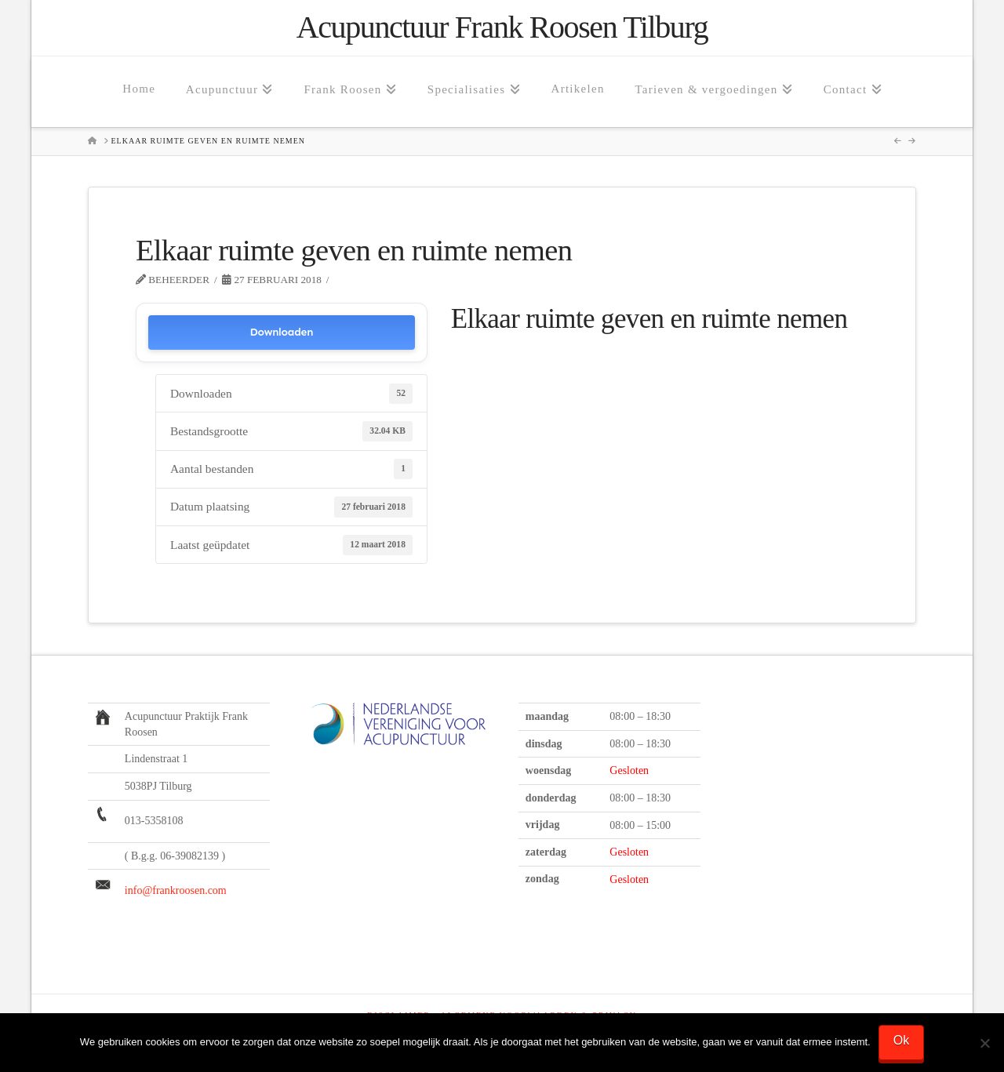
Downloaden (282, 332)
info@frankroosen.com (176, 890)
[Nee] (984, 1043)
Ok (901, 1040)
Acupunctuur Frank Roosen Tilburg (502, 27)
